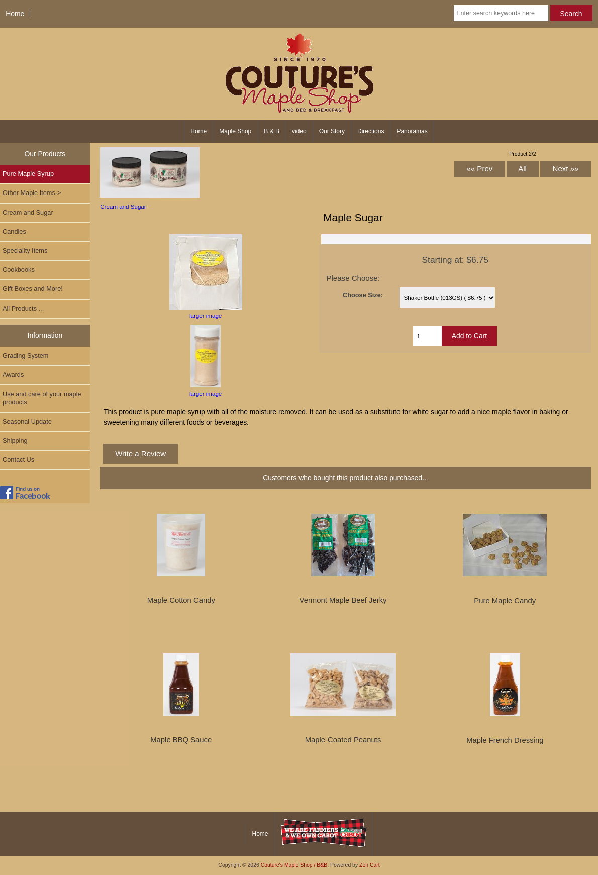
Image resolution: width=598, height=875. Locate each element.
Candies (14, 231)
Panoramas (411, 131)
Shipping (15, 440)
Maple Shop (235, 131)
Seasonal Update (27, 421)
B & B (271, 131)
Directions (370, 131)
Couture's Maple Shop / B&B (294, 865)
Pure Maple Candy (505, 601)
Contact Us (18, 459)
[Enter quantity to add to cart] (427, 336)
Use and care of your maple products (42, 398)
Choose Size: (363, 295)
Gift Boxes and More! (33, 289)
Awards (13, 374)
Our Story (332, 131)
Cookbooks (19, 269)
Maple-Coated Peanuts (343, 740)
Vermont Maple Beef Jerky (343, 600)
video (299, 131)
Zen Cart (369, 865)
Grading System (25, 355)
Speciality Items (25, 250)
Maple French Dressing (504, 740)
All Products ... (23, 308)
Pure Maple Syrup (28, 173)
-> (32, 193)
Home (15, 14)
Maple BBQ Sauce (181, 740)
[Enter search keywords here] (501, 13)
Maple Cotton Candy (181, 600)
